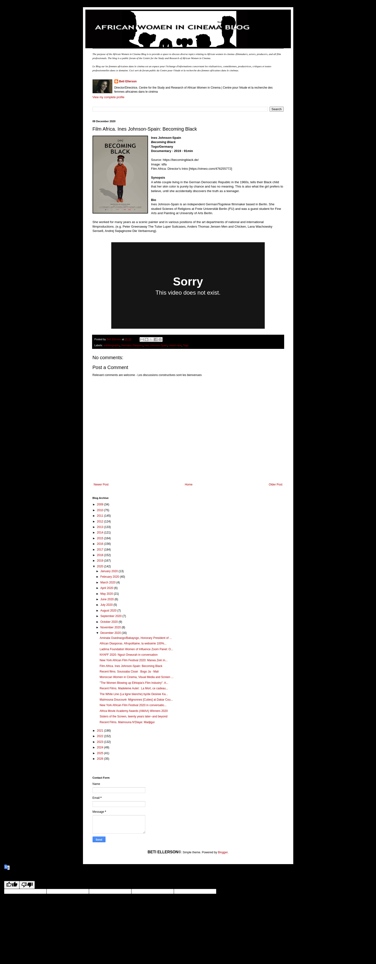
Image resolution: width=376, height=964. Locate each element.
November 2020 (111, 627)
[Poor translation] (27, 885)
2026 (100, 758)
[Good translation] (11, 885)
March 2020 (108, 582)
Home (189, 484)
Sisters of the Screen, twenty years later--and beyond (133, 716)
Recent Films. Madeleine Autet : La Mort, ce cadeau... (134, 688)
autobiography (111, 345)
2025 (100, 753)
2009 (100, 504)
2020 (100, 566)
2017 (100, 549)
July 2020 (106, 604)
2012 (100, 521)
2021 (100, 730)
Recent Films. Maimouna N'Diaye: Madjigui (127, 722)
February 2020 (110, 576)
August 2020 (108, 610)
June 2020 (107, 599)
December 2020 (111, 633)
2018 (100, 555)
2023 (100, 742)
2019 (100, 560)
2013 (100, 527)
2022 (100, 736)
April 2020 (107, 588)
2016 (100, 544)
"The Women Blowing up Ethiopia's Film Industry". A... (134, 683)
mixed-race (175, 345)
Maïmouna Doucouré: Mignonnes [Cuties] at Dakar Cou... (136, 699)
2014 (100, 532)
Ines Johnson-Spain (155, 345)
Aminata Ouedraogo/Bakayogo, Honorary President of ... (136, 638)
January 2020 (109, 571)
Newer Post (101, 484)
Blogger (223, 852)
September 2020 (111, 616)
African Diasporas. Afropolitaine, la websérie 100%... (133, 643)
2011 (100, 515)
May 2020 (107, 593)
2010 (100, 510)
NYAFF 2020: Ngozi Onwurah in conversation (129, 654)
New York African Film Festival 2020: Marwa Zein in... (133, 660)
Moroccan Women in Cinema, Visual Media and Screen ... (136, 677)
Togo (185, 345)
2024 (100, 747)
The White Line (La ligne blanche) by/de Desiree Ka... (134, 694)
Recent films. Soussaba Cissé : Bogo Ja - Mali (129, 671)
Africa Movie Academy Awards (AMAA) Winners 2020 (134, 711)
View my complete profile (108, 97)
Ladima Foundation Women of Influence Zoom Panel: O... (136, 649)
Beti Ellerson (128, 81)
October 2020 (109, 622)
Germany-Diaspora (132, 345)
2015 (100, 538)
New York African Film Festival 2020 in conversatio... (133, 705)
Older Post (275, 484)
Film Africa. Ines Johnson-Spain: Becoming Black (131, 666)
